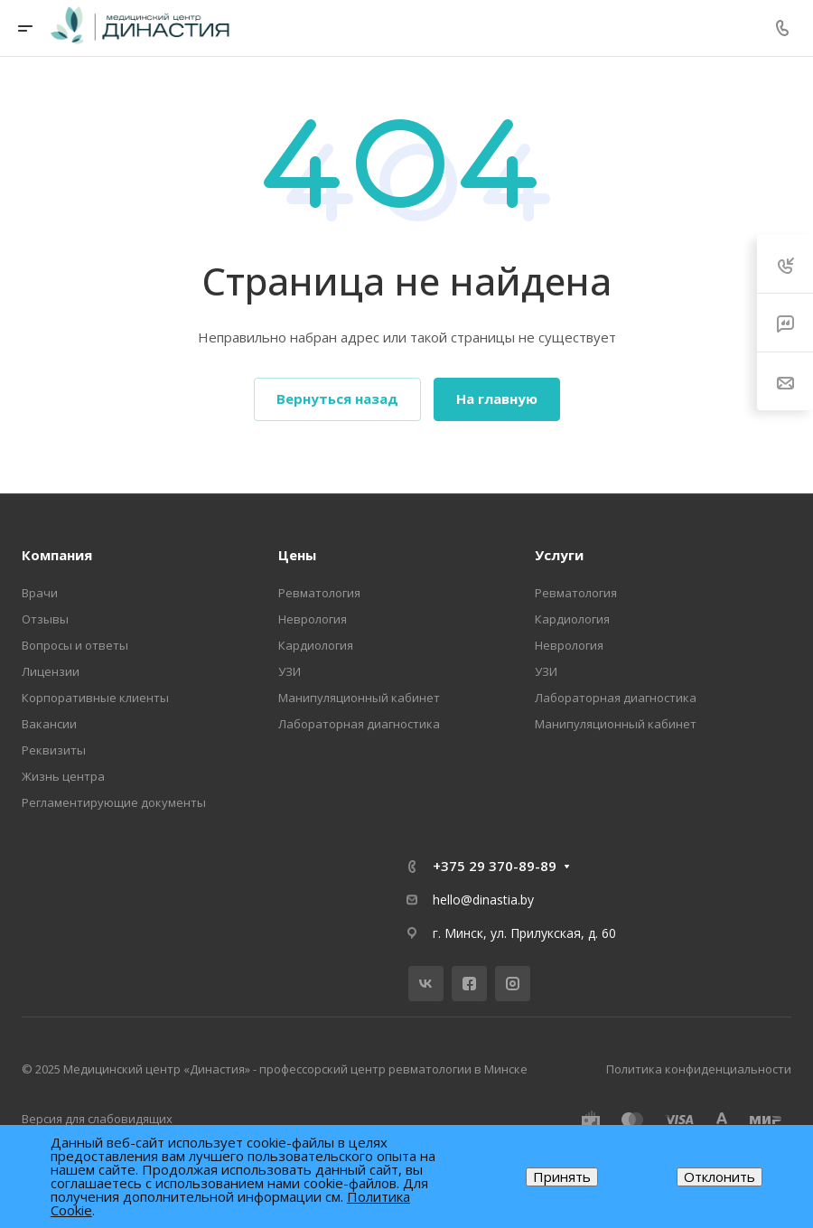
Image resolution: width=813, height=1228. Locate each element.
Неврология (312, 619)
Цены (297, 555)
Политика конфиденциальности (698, 1069)
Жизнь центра (63, 776)
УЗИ (289, 671)
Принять (562, 1176)
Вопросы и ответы (75, 645)
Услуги (559, 555)
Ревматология (319, 593)
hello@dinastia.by (483, 899)
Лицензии (50, 671)
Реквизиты (54, 750)
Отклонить (719, 1176)
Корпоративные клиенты (95, 697)
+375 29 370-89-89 (494, 866)
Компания (57, 555)
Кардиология (315, 645)
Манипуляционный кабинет (359, 697)
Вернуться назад (337, 398)
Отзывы (45, 619)
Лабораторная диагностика (359, 724)
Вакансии (49, 724)
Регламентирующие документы (114, 802)
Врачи (40, 593)
